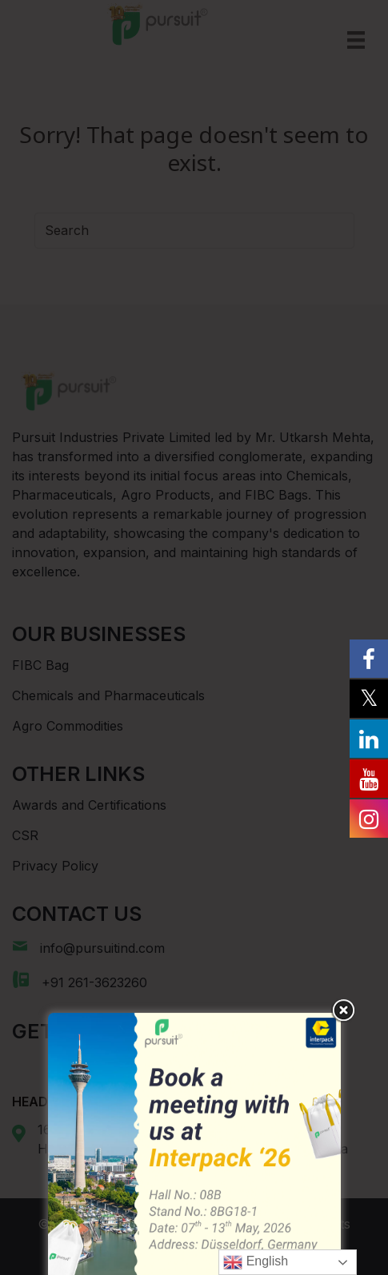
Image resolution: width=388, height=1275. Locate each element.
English (255, 1262)
